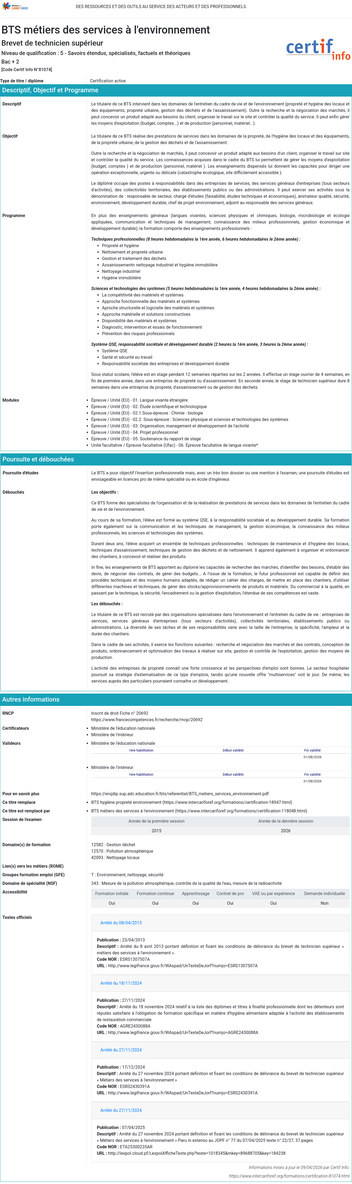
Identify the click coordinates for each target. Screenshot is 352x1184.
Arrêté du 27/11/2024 (121, 1050)
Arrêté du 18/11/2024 (121, 983)
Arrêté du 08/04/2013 (121, 922)
